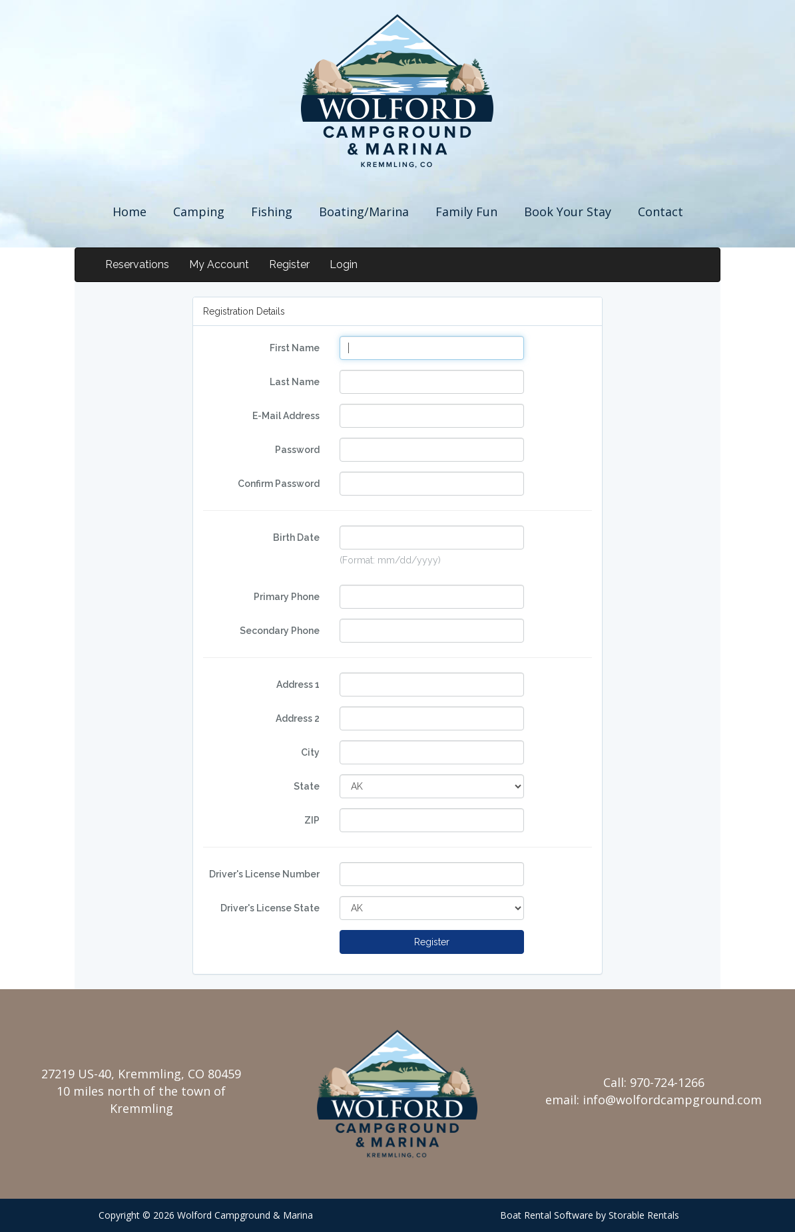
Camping (198, 212)
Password (297, 449)
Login (344, 264)
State (307, 786)
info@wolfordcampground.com (672, 1100)
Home (129, 212)
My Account (219, 264)
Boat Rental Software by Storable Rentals (589, 1215)
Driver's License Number (264, 874)
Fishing (271, 212)
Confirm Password (279, 483)
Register (289, 264)
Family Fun (466, 212)
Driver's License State (270, 908)
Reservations (137, 264)
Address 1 (298, 684)
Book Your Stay (567, 212)
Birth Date (296, 537)
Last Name (295, 382)
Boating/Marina (364, 212)
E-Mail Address (286, 415)
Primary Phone (287, 596)
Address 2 (298, 718)
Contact (660, 212)
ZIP (312, 820)
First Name (295, 348)
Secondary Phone (280, 630)
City (310, 752)
